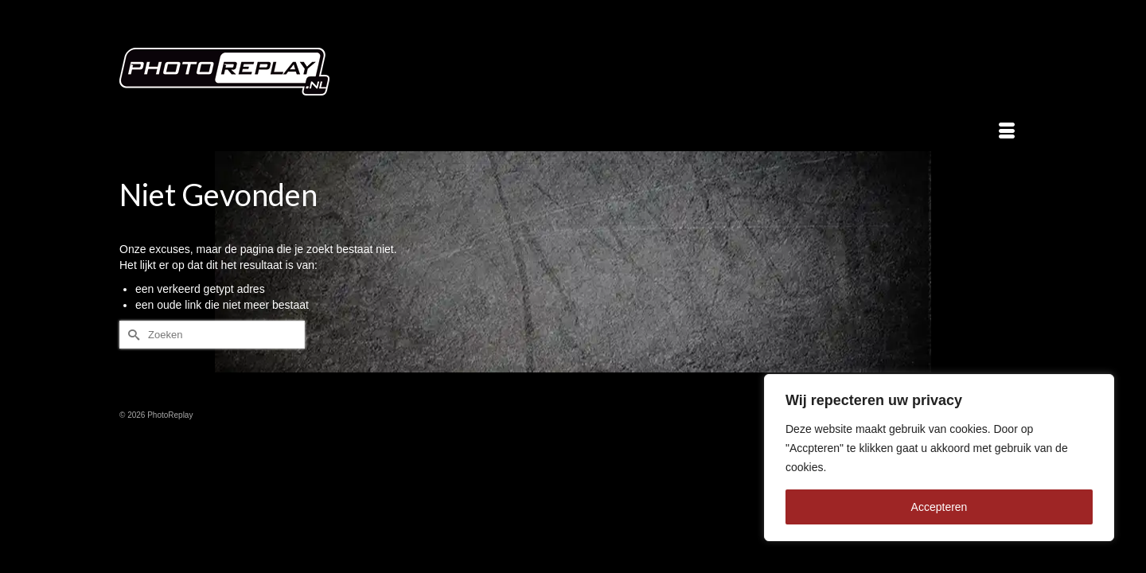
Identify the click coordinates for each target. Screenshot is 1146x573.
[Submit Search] (131, 335)
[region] (939, 457)
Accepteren (939, 507)
